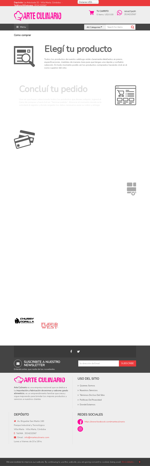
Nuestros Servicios (89, 390)
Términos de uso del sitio (92, 395)
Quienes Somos (87, 385)
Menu (21, 27)
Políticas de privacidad (91, 399)
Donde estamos (87, 404)
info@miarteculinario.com (36, 437)
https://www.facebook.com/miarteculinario (105, 421)
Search (132, 27)
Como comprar (22, 35)
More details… (128, 462)
